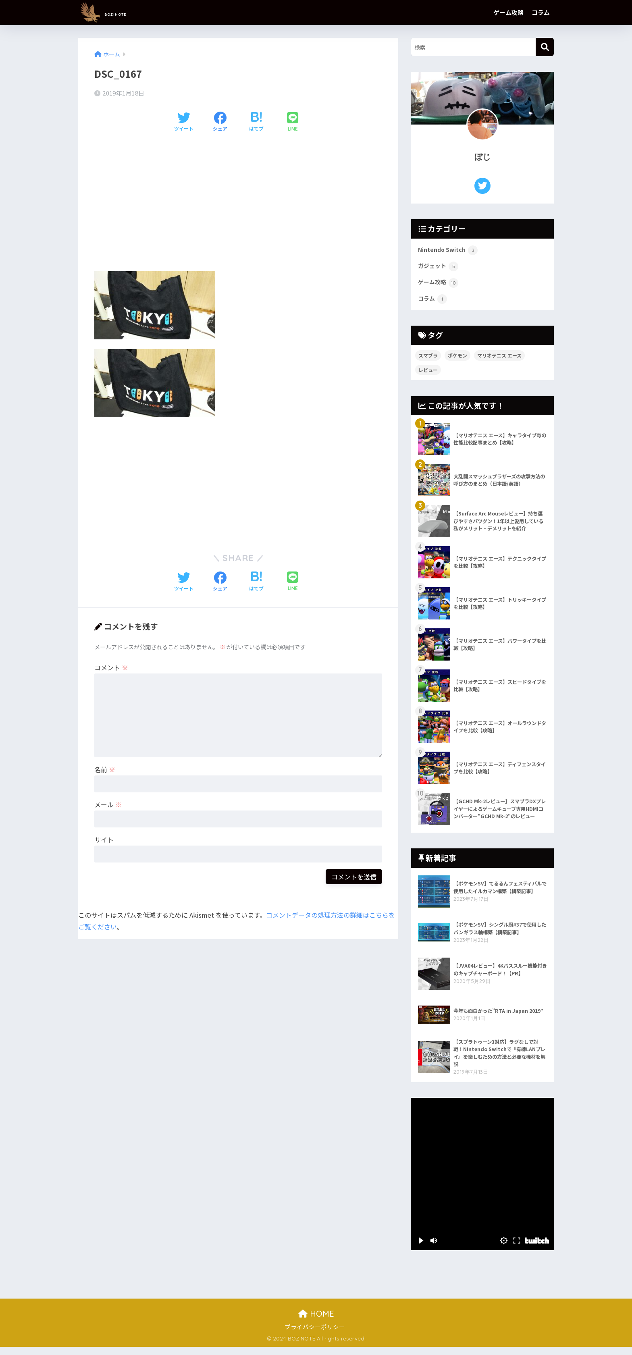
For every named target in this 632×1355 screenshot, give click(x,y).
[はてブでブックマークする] (256, 122)
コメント (111, 667)
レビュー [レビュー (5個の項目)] (428, 373)
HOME (316, 1322)
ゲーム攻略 (508, 12)
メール (108, 804)
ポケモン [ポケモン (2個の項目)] (457, 358)
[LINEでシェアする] (292, 122)
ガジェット (440, 268)
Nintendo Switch (451, 250)
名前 (104, 769)
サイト (104, 839)
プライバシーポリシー (315, 1334)
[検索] (545, 47)
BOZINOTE (118, 12)
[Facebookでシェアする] (220, 122)
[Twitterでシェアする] (183, 122)
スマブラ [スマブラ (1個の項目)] (428, 358)
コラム (541, 12)
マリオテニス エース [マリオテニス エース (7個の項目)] (499, 358)
